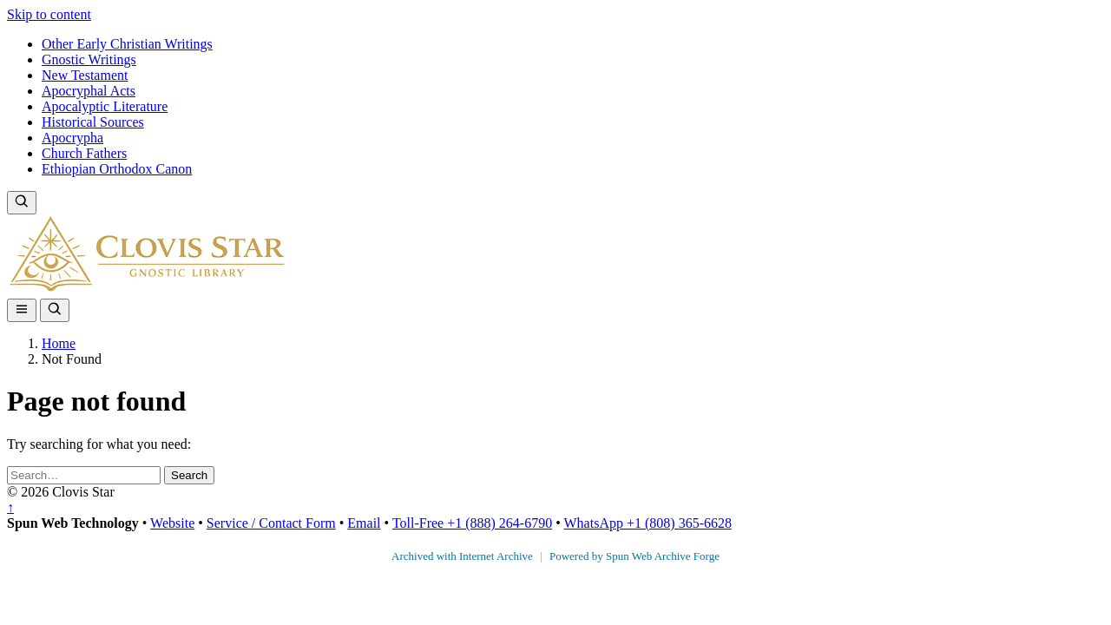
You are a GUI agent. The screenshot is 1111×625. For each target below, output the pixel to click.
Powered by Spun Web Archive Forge (634, 555)
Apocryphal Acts (88, 90)
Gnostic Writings (89, 59)
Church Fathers (84, 153)
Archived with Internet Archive (463, 555)
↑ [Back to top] (10, 507)
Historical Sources (93, 122)
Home (59, 343)
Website (172, 523)
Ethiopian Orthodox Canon (117, 168)
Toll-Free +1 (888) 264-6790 (472, 523)
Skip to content (49, 14)
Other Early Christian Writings (127, 43)
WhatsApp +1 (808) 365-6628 (648, 523)
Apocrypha (72, 137)
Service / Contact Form (271, 523)
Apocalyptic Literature (105, 106)
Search (189, 475)
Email (363, 523)
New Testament (85, 75)
